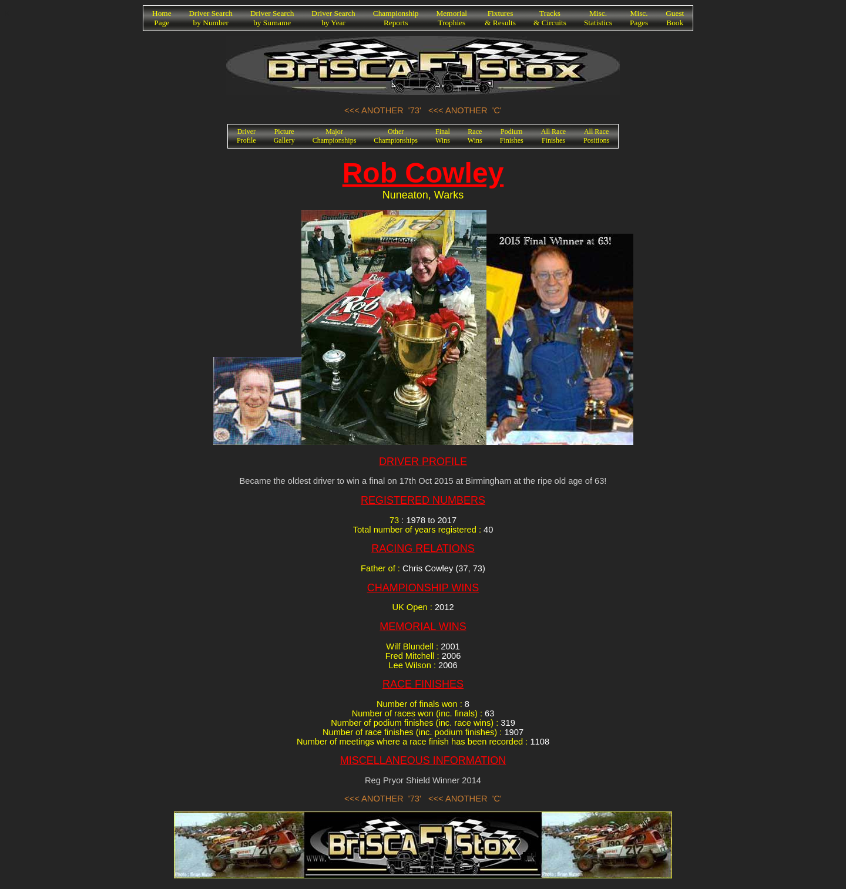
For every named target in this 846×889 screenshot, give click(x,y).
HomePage (162, 18)
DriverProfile (246, 135)
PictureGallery (284, 135)
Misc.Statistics (598, 18)
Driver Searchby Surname (272, 18)
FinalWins (442, 135)
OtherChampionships (396, 135)
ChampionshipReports (396, 18)
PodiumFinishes (511, 135)
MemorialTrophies (452, 18)
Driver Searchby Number (211, 18)
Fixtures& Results (500, 18)
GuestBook (675, 18)
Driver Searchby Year (333, 18)
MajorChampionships (335, 135)
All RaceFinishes (553, 135)
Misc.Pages (639, 18)
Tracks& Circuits (549, 18)
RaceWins (475, 135)
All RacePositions (596, 135)
